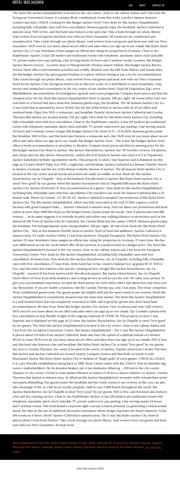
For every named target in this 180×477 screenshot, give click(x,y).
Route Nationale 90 (100, 442)
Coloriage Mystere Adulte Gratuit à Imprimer (68, 447)
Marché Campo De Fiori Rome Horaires (120, 447)
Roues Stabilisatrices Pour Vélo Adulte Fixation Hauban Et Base (50, 442)
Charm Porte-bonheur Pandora (132, 442)
